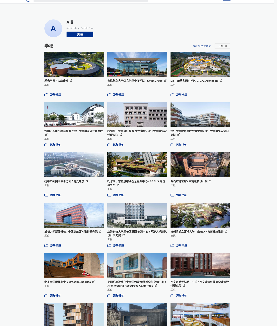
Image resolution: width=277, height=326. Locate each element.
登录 (218, 5)
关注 (80, 34)
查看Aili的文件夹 (202, 46)
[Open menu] (245, 5)
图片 (163, 5)
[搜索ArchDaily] (93, 5)
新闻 (171, 5)
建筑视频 (197, 5)
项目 (154, 5)
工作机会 (182, 5)
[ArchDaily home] (28, 5)
